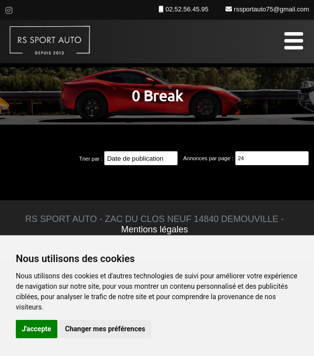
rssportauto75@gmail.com (270, 9)
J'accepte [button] (36, 329)
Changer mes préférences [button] (105, 329)
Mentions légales (154, 229)
